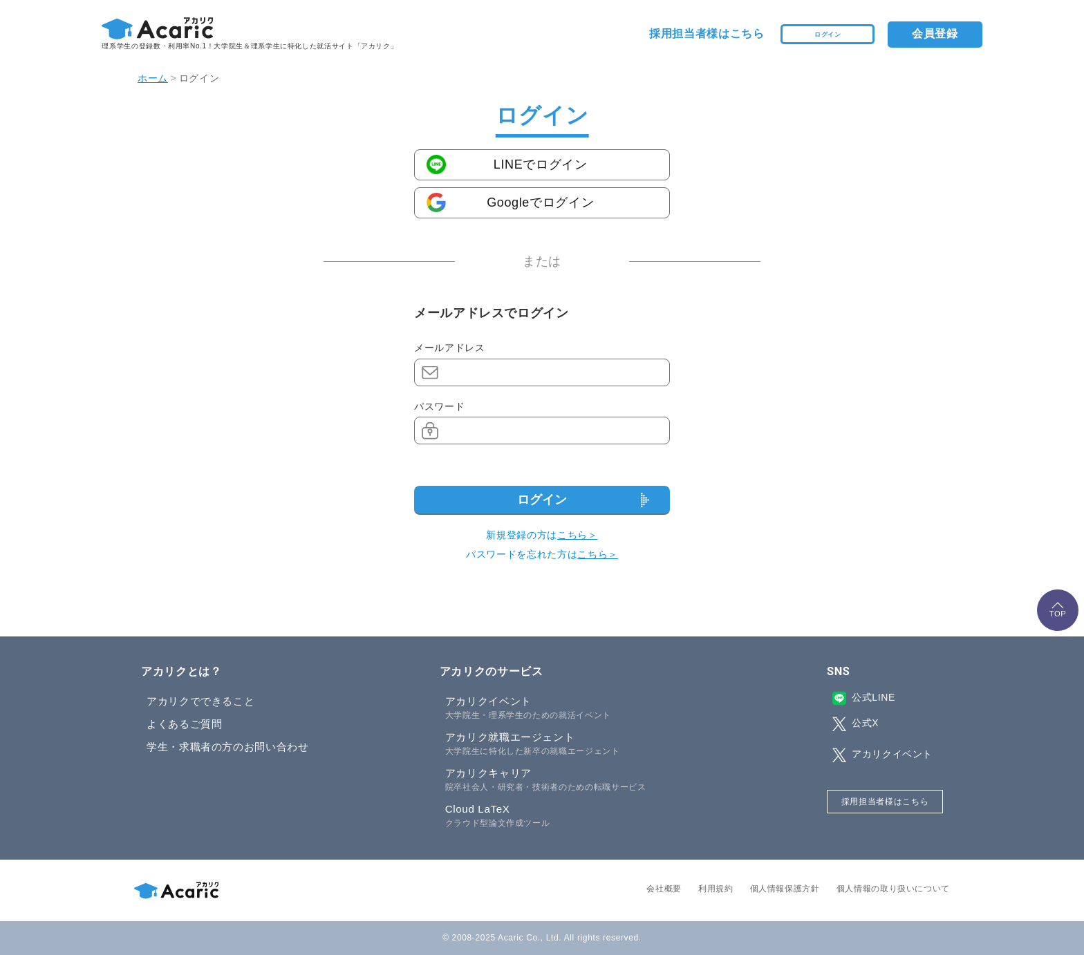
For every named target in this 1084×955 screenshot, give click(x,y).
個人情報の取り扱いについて (893, 888)
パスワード (439, 406)
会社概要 (664, 888)
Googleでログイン (540, 202)
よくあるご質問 (184, 724)
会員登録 (935, 33)
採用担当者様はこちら (706, 33)
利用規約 (715, 888)
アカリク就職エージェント (570, 744)
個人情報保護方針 (785, 888)
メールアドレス (449, 347)
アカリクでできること (200, 701)
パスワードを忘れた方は (542, 554)
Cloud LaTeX (570, 816)
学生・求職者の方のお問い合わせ (228, 747)
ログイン (828, 33)
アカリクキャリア (570, 780)
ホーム (153, 78)
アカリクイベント (570, 708)
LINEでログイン (541, 164)
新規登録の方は (541, 534)
